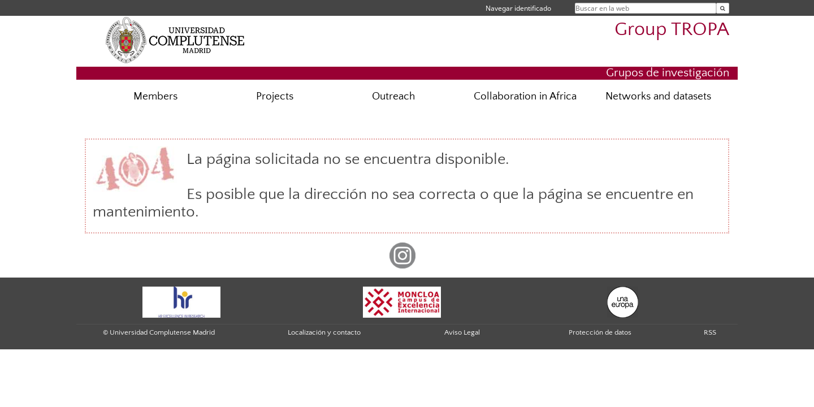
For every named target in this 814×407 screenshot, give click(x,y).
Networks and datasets (658, 96)
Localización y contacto (324, 332)
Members (155, 96)
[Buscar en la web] (722, 8)
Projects (274, 96)
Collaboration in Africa (525, 96)
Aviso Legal (462, 332)
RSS (710, 332)
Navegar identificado (518, 8)
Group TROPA (671, 29)
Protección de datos (600, 332)
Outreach (393, 96)
